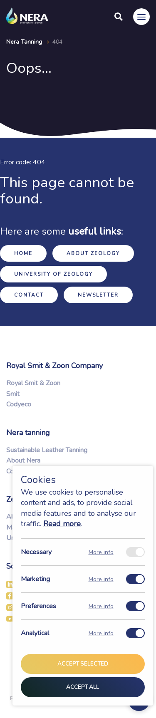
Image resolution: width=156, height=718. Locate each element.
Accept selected (82, 664)
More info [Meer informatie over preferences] (101, 606)
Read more (62, 524)
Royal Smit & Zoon (33, 383)
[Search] (118, 16)
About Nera (23, 460)
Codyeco (18, 404)
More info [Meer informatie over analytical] (101, 633)
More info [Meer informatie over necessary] (101, 552)
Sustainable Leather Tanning (46, 450)
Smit (13, 394)
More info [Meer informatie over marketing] (101, 579)
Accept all (82, 687)
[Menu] (141, 16)
